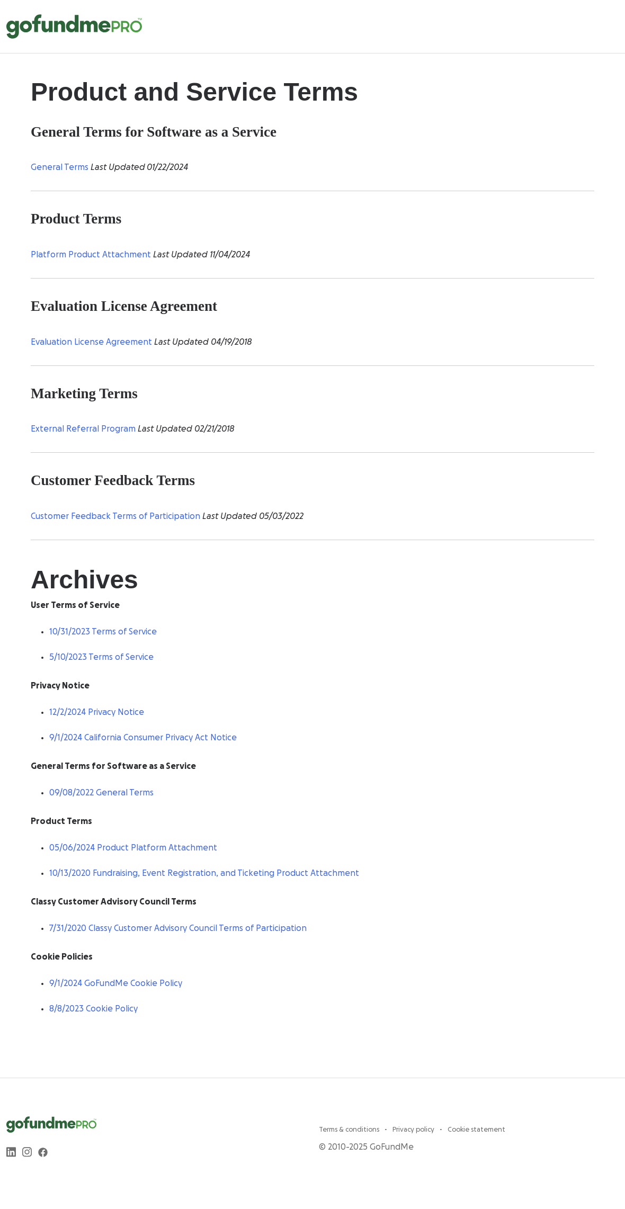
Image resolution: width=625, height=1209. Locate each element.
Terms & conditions (350, 1129)
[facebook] (43, 1151)
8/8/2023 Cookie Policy (93, 1009)
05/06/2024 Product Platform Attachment (133, 848)
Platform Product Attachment (91, 254)
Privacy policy (414, 1129)
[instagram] (27, 1151)
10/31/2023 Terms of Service (103, 632)
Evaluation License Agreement (91, 342)
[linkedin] (11, 1151)
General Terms (59, 167)
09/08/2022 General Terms (101, 793)
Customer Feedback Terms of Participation (115, 516)
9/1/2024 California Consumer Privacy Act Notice (143, 737)
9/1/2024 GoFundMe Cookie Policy (115, 983)
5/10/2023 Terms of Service (101, 657)
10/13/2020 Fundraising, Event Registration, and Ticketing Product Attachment (204, 873)
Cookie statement (476, 1129)
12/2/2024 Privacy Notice (96, 712)
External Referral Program (83, 429)
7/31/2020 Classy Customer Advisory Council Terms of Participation (178, 928)
